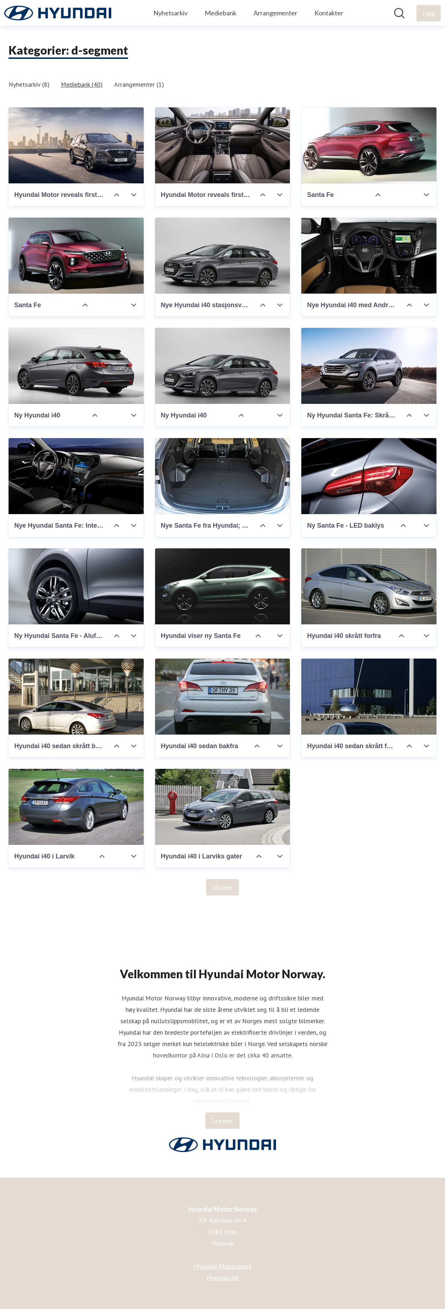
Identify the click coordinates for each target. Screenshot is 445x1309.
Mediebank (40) (82, 84)
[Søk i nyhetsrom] (399, 13)
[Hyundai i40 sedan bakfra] (222, 697)
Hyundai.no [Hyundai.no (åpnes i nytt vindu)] (222, 1278)
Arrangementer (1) (139, 84)
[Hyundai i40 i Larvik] (76, 807)
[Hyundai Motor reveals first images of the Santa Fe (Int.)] (222, 145)
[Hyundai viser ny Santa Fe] (222, 586)
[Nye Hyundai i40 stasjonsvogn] (222, 256)
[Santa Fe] (368, 145)
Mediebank (220, 13)
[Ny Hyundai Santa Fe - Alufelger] (76, 586)
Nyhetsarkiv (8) (29, 84)
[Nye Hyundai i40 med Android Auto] (368, 256)
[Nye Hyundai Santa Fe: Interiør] (76, 476)
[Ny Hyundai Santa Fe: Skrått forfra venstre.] (368, 366)
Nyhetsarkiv (170, 13)
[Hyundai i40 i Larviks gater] (222, 807)
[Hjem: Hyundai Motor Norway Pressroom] (57, 13)
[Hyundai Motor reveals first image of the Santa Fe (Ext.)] (76, 145)
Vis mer (222, 887)
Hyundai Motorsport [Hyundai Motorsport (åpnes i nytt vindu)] (222, 1266)
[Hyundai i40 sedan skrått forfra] (368, 697)
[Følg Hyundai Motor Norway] (428, 13)
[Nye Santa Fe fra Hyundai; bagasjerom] (222, 476)
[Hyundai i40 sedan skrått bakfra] (76, 697)
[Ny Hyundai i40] (76, 366)
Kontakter (328, 13)
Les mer (222, 1121)
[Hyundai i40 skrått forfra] (368, 586)
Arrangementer (275, 13)
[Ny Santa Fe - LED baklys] (368, 476)
